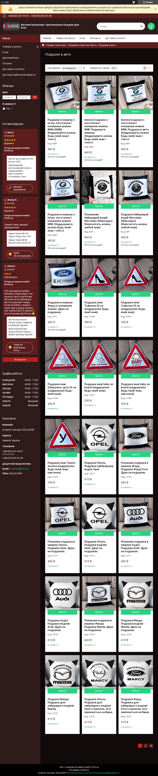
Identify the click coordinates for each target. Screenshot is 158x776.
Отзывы (7, 63)
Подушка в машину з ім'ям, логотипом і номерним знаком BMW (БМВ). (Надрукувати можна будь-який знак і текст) (61, 129)
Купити (62, 111)
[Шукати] (141, 26)
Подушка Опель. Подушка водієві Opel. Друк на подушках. (95, 546)
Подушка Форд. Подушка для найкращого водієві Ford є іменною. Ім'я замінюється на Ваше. (135, 706)
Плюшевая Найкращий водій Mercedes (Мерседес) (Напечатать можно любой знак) (98, 221)
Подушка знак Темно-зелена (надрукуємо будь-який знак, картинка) (62, 467)
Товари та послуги (56, 45)
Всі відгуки (20, 359)
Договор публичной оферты (19, 74)
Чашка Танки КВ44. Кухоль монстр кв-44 (19, 241)
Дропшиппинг (10, 57)
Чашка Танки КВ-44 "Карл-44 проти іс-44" (19, 235)
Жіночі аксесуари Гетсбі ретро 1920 (20, 160)
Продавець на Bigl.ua (79, 770)
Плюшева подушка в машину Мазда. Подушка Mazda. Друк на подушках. (98, 625)
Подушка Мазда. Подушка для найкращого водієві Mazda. (61, 704)
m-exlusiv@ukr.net (19, 468)
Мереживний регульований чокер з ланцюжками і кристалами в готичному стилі (20, 171)
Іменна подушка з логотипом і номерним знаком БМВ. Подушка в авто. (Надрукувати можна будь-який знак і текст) (135, 129)
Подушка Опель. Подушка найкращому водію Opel (99, 466)
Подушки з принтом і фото (82, 45)
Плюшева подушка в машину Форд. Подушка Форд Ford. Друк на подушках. (134, 467)
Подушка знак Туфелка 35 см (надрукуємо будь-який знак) (96, 307)
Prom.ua (95, 767)
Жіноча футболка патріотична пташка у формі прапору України (20, 331)
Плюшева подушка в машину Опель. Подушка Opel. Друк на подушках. (61, 546)
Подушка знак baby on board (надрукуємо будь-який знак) (98, 387)
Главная (47, 38)
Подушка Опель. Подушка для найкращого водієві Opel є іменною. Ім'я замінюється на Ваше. (98, 706)
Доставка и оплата (115, 38)
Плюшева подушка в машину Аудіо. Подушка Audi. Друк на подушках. (134, 546)
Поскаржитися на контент (80, 773)
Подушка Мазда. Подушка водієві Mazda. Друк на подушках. (132, 625)
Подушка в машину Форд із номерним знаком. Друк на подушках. (60, 307)
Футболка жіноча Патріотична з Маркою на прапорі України (20, 322)
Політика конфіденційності (107, 773)
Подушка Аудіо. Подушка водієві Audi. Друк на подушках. (59, 625)
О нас (82, 38)
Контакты (95, 38)
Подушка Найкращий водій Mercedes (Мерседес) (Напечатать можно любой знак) (134, 221)
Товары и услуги (64, 38)
